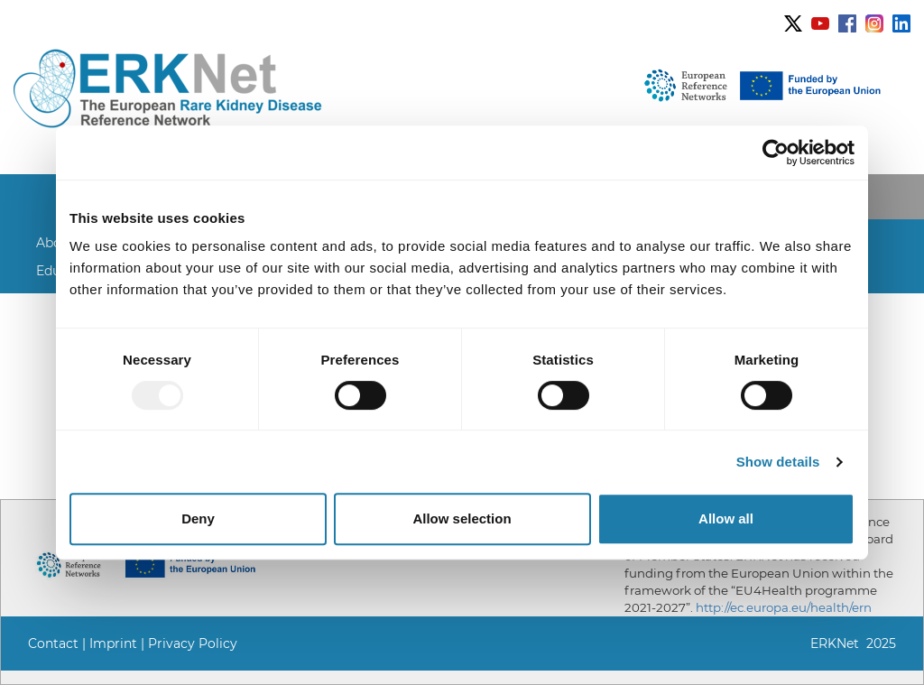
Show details (778, 461)
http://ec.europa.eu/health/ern (784, 607)
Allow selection (461, 518)
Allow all (725, 518)
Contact (53, 643)
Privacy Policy (192, 643)
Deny (198, 518)
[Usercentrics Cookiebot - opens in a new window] (776, 152)
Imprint (113, 643)
